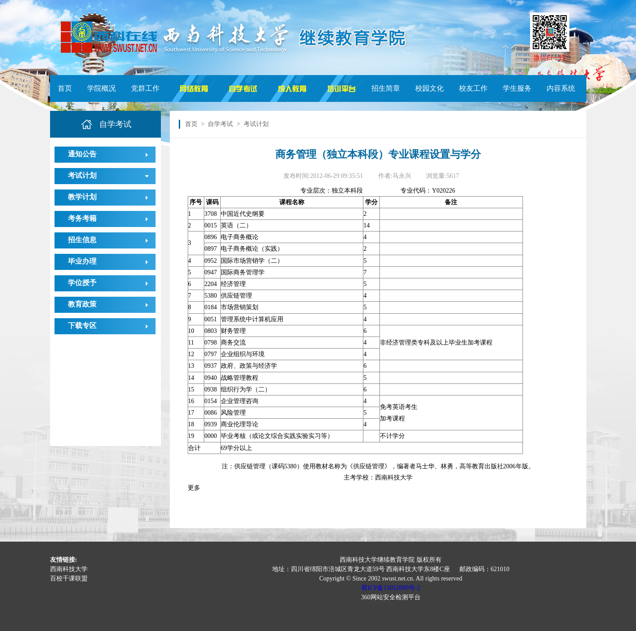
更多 (194, 487)
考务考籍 (82, 218)
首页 (65, 88)
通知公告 (82, 154)
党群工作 (145, 88)
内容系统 (561, 88)
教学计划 (82, 197)
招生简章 (385, 88)
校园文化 (429, 88)
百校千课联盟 (69, 578)
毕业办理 (82, 261)
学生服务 (517, 88)
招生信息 (82, 240)
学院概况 (101, 88)
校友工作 (473, 88)
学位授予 (82, 282)
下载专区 (82, 325)
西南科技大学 (69, 569)
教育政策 (82, 304)
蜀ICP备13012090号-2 (390, 588)
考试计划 (82, 175)
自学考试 (220, 124)
